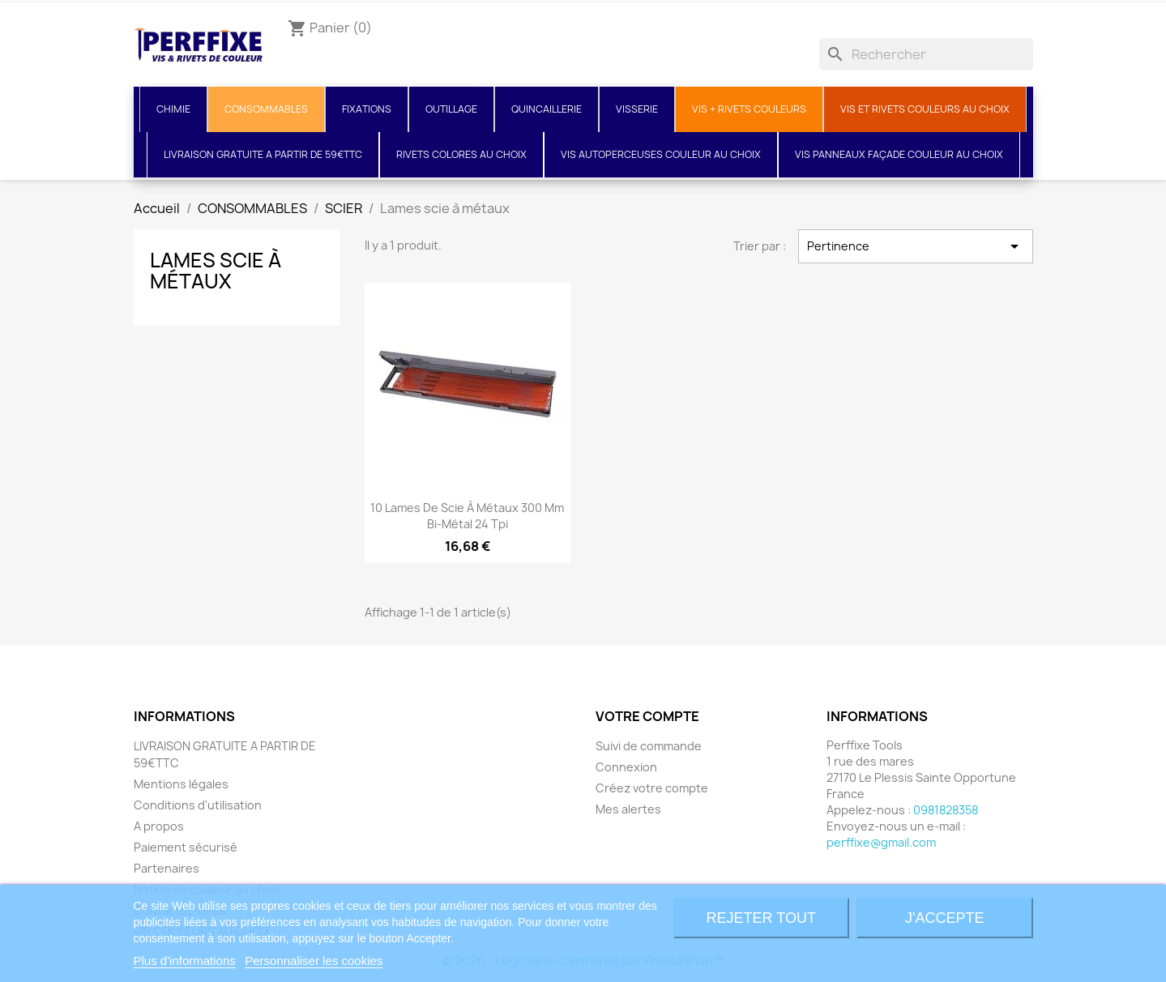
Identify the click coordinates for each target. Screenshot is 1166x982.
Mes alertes (628, 809)
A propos (159, 826)
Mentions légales (181, 784)
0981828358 (945, 810)
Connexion (626, 767)
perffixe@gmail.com (881, 842)
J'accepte (944, 918)
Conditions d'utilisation (198, 805)
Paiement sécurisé (185, 847)
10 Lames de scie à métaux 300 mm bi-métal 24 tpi (467, 516)
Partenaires (166, 868)
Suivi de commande (649, 746)
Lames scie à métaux (215, 270)
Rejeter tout (761, 918)
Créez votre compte (652, 788)
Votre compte (647, 716)
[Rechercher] (926, 54)
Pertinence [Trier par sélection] (915, 246)
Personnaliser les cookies (313, 960)
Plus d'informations (185, 960)
